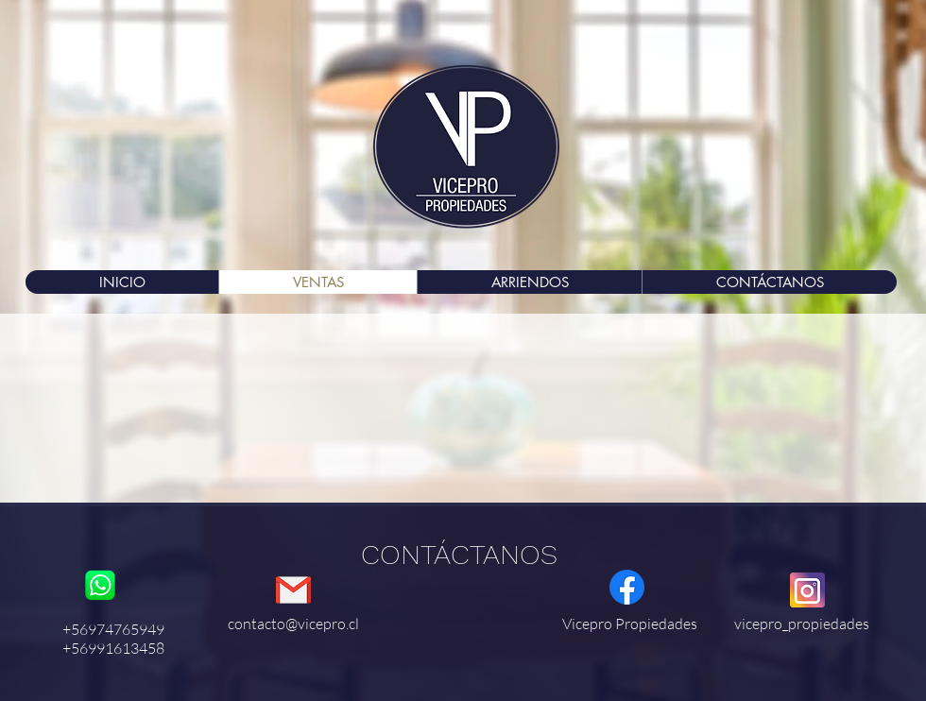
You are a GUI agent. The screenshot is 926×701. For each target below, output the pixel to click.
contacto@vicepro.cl (293, 623)
